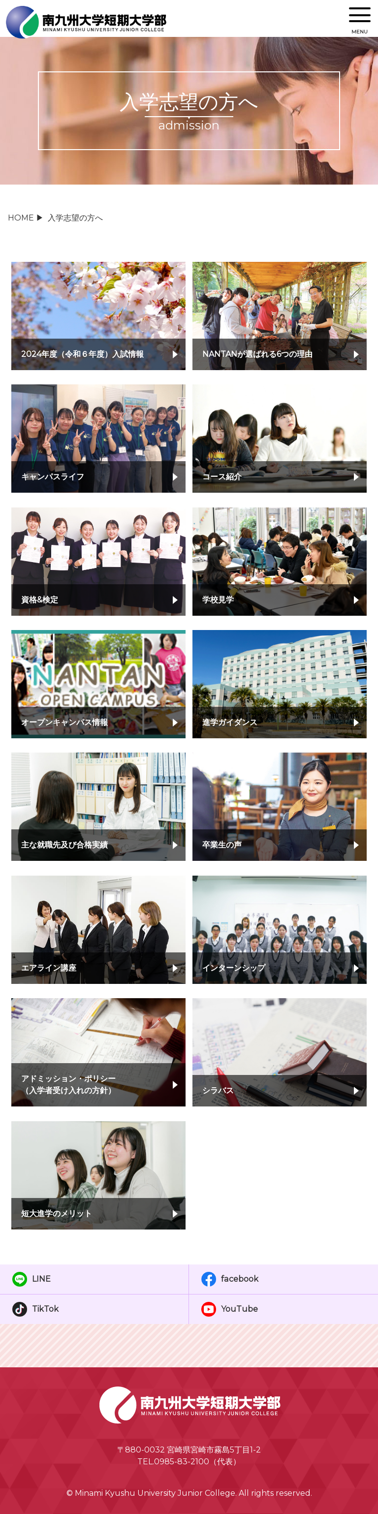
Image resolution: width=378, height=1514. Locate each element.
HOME (21, 217)
